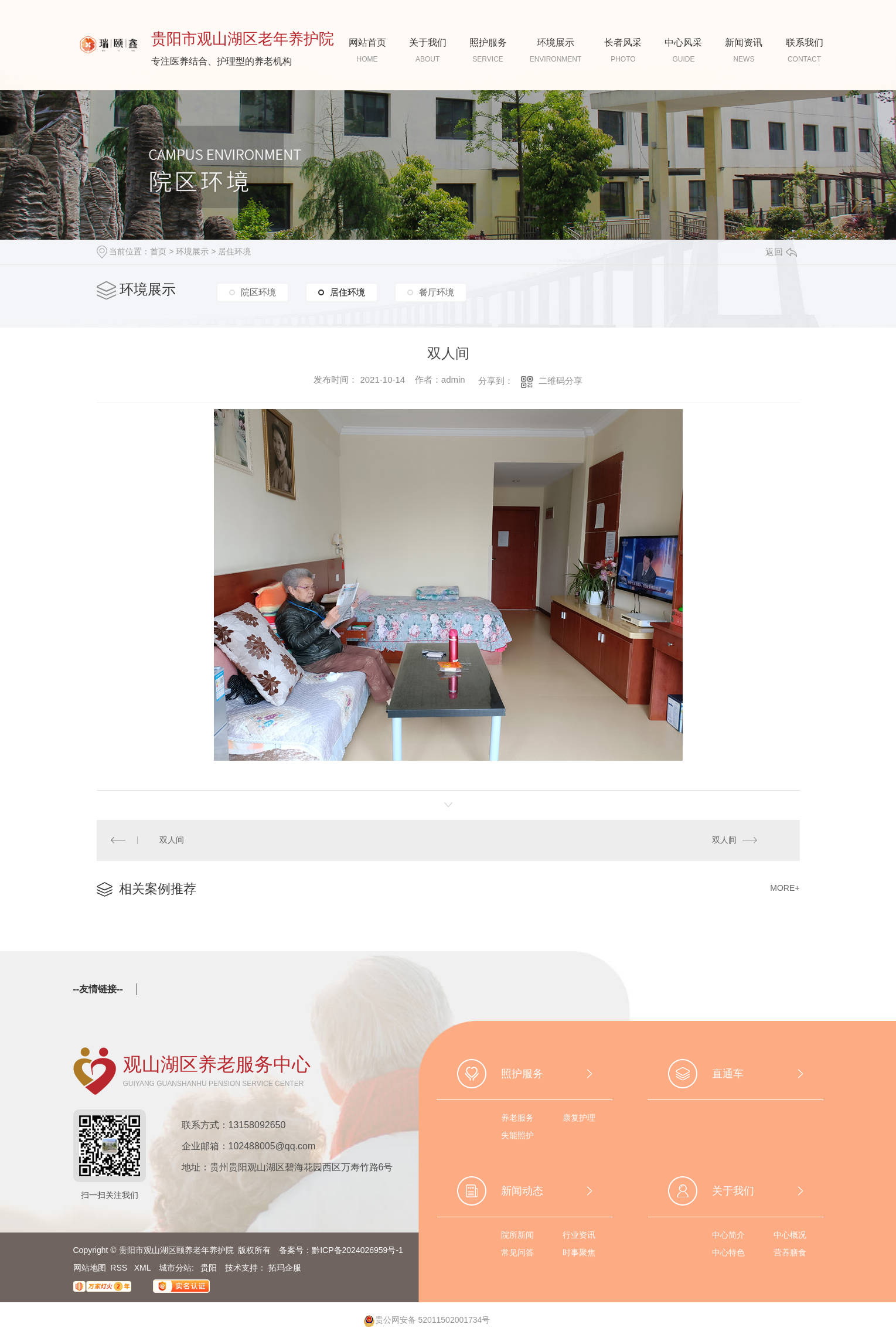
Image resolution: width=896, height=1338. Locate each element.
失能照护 (517, 1135)
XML (143, 1268)
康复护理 (579, 1118)
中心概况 (790, 1235)
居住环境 (234, 251)
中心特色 (728, 1253)
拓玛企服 (284, 1268)
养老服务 (517, 1118)
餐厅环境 (436, 291)
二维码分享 (560, 381)
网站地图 (89, 1268)
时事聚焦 (579, 1253)
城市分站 (175, 1268)
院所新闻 (517, 1235)
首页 (158, 251)
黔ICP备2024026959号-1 (357, 1250)
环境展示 (192, 251)
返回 (781, 252)
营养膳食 (790, 1253)
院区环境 (258, 291)
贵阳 (208, 1268)
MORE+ (784, 888)
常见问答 (517, 1253)
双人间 (171, 840)
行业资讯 (579, 1235)
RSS (120, 1268)
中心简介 (728, 1235)
